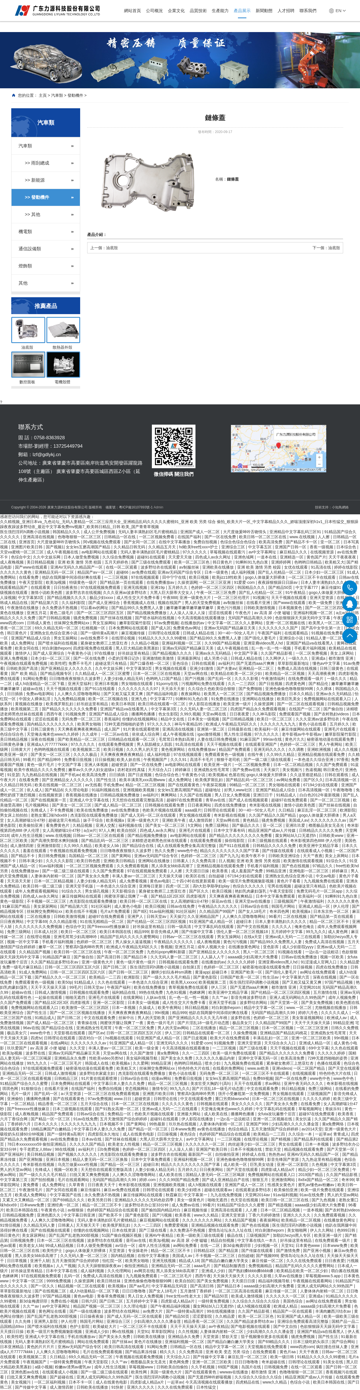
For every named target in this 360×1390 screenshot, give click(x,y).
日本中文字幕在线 (62, 1271)
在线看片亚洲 (258, 602)
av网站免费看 (289, 780)
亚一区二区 (330, 542)
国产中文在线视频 (253, 926)
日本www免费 (183, 1129)
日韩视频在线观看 (213, 1103)
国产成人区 (161, 628)
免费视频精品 (260, 1265)
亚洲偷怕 (15, 1098)
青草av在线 (216, 800)
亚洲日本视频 (106, 683)
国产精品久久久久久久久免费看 (70, 709)
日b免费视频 (108, 1149)
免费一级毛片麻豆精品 (22, 967)
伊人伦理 (341, 906)
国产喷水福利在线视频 (155, 618)
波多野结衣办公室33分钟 (147, 1205)
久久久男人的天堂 (142, 749)
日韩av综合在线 (254, 906)
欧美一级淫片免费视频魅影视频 (247, 881)
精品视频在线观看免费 (304, 1149)
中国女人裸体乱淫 (35, 699)
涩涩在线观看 (220, 612)
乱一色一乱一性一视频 (271, 648)
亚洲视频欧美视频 (139, 790)
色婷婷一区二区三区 (298, 744)
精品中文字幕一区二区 (264, 1007)
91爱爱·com (245, 582)
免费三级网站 (217, 825)
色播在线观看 (329, 1063)
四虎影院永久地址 (104, 1134)
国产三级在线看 (253, 1048)
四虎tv (36, 1038)
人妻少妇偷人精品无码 (124, 678)
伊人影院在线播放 (205, 704)
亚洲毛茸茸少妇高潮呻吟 (76, 936)
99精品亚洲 (276, 871)
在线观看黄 (41, 587)
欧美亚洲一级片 (237, 704)
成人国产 (112, 729)
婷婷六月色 (308, 1012)
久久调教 (296, 749)
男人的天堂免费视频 (203, 602)
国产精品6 (54, 790)
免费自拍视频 (206, 542)
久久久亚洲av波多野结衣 (125, 592)
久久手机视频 (203, 1367)
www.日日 (123, 1098)
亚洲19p (158, 587)
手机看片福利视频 (310, 648)
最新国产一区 (200, 1154)
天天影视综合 (124, 891)
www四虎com (12, 623)
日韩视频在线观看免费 (165, 805)
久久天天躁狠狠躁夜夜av (100, 1265)
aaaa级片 (193, 810)
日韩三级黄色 (332, 668)
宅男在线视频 (279, 886)
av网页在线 (144, 1271)
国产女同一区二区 (140, 542)
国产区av (96, 1033)
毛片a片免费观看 (115, 911)
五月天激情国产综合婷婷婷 (124, 1119)
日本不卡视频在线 (246, 1149)
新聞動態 (264, 10)
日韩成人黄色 (39, 623)
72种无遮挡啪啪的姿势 (124, 724)
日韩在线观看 (204, 663)
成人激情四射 (201, 820)
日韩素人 (181, 861)
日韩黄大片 (21, 749)
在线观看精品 (296, 633)
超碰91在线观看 (151, 557)
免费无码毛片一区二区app (319, 891)
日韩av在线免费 (181, 906)
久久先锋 (23, 1321)
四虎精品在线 (248, 1382)
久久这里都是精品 (306, 774)
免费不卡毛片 (80, 663)
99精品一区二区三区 (248, 785)
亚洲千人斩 (40, 1260)
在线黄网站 (133, 997)
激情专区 (160, 1088)
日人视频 (226, 861)
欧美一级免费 (321, 602)
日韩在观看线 (337, 774)
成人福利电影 (159, 754)
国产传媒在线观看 (278, 850)
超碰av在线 (33, 688)
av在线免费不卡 (94, 638)
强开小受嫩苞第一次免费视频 (244, 1093)
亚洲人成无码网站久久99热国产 (297, 997)
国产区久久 (313, 780)
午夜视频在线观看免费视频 (24, 663)
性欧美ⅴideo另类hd (106, 1058)
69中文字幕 (319, 1048)
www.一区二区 (299, 1007)
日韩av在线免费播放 (299, 957)
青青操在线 (87, 1022)
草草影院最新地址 (294, 663)
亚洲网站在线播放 (258, 699)
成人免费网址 (23, 643)
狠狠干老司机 (229, 759)
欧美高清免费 (271, 542)
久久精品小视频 (145, 643)
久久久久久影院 (60, 861)
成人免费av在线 (186, 1205)
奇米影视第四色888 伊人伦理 (316, 840)
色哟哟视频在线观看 (52, 749)
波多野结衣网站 (254, 1002)
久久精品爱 (349, 962)
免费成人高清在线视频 (297, 668)
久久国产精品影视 (277, 653)
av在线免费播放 (125, 810)
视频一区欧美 (332, 957)
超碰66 (122, 572)
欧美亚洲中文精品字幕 (319, 845)
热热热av (277, 1154)
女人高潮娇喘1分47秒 (26, 820)
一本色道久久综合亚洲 (314, 759)
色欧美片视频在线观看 (162, 810)
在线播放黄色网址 (244, 947)
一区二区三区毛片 (66, 1063)
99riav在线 (273, 739)
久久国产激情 (142, 1053)
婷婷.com (148, 1179)
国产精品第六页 (45, 602)
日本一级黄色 (216, 572)
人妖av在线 (156, 997)
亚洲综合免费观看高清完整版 (303, 1321)
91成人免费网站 (33, 972)
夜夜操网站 (191, 693)
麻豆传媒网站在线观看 (301, 729)
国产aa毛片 (139, 1286)
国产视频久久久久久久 (78, 1154)
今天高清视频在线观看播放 (201, 618)
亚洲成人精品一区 (314, 906)
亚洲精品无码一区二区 (55, 572)
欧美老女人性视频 (124, 1144)
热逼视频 (313, 769)
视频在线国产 (170, 602)
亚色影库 (271, 947)
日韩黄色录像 (12, 744)
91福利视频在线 (106, 790)
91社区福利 (101, 906)
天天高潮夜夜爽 (322, 673)
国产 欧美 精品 (24, 673)
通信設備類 (30, 248)
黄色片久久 (295, 739)
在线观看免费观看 (206, 840)
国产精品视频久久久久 (67, 597)
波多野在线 (241, 1017)
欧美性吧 (58, 663)
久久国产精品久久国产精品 (273, 815)
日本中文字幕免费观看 (276, 896)
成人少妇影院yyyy (298, 947)
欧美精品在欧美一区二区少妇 (237, 673)
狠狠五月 (260, 1179)
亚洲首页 (27, 542)
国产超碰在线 (62, 1377)
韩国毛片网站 (283, 906)
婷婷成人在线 (254, 1154)
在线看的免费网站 (229, 1068)
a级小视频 (44, 1367)
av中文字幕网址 (263, 552)
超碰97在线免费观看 (184, 800)
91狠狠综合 (31, 1088)
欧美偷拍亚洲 (31, 825)
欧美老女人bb (107, 845)
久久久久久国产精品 (87, 1144)
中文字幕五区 (260, 547)
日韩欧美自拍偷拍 (172, 1367)
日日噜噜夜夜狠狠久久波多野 (75, 678)
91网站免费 (157, 1346)
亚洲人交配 (106, 825)
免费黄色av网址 (187, 628)
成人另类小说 (216, 658)
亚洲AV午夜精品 (160, 1235)
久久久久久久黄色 (16, 572)
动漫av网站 (161, 1078)
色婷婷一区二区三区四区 (213, 587)
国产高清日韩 (109, 957)
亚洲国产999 (257, 1124)
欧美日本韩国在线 (116, 931)
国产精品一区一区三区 (51, 1119)
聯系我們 (308, 10)
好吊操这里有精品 (149, 926)
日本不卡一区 (81, 1382)
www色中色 (187, 850)
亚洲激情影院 (49, 845)
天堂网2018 (309, 987)
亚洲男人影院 (46, 1321)
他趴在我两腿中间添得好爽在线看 (72, 577)
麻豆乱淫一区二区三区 (317, 810)
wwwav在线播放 (234, 1372)
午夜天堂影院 (31, 582)
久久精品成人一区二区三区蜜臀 (103, 673)
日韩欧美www (331, 835)
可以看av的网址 (94, 607)
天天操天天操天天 (229, 1276)
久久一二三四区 (242, 683)
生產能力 (220, 10)
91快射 (118, 1387)
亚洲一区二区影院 (109, 1002)
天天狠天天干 (88, 1225)
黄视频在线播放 (29, 704)
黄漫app (202, 972)
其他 (23, 283)
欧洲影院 (348, 810)
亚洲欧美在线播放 (218, 567)
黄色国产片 (316, 557)
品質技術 (198, 10)
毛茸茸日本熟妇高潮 (177, 739)
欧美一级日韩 (282, 1357)
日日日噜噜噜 (134, 1291)
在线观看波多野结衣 (253, 1190)
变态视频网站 (137, 1088)
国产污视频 (195, 678)
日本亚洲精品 (12, 1346)
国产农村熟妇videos (332, 714)
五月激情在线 (325, 992)
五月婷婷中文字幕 (287, 931)
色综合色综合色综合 (238, 542)
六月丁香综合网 (14, 1119)
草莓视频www (141, 1367)
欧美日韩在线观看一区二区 (162, 704)
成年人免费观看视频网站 (37, 891)
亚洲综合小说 (291, 638)
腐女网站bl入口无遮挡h (296, 835)
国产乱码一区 (220, 678)
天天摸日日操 (197, 871)
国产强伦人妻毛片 (260, 638)
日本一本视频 (124, 1007)
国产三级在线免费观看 (151, 562)
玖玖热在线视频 (183, 1124)
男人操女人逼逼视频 (133, 942)
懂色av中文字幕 (326, 663)
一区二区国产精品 (309, 1068)
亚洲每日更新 (151, 886)
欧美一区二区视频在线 (108, 699)
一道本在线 (267, 557)
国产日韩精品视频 (55, 618)
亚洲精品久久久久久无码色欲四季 (144, 1200)
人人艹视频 (66, 1265)
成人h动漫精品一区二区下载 (40, 683)
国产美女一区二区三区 (51, 754)
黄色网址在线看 (53, 1311)
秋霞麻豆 (173, 1195)
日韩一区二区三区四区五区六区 (73, 967)
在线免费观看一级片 (306, 678)
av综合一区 (125, 1245)
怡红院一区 (112, 1260)
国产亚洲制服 (31, 1159)
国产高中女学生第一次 (321, 628)
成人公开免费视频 (100, 532)
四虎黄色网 (295, 683)
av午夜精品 (219, 1326)
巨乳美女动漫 (262, 1164)
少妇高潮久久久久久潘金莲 (295, 1124)
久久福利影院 (74, 602)
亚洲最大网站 (189, 1114)
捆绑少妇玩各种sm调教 (172, 972)
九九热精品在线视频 (40, 774)
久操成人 (147, 1007)
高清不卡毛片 (202, 759)
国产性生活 (106, 780)
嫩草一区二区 (51, 947)
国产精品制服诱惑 (230, 1265)
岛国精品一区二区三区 (89, 855)
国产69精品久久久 (69, 1200)
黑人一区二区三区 (259, 952)
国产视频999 (267, 1255)
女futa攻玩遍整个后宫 (277, 1114)
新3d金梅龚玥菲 (237, 1245)
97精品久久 (323, 866)
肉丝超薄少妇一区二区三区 (252, 1144)
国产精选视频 (280, 1205)
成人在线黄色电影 (139, 1134)
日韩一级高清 (179, 926)
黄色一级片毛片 (41, 764)
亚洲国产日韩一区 (291, 547)
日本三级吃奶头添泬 (311, 1341)
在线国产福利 (189, 537)
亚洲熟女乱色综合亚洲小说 (54, 633)
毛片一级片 (21, 1093)
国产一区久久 (43, 1286)
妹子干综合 (93, 820)
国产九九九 (229, 855)
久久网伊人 (276, 658)
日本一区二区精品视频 (293, 764)
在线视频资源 (322, 552)
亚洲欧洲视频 (319, 749)
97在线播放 (105, 653)
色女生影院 (168, 714)
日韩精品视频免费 (18, 1215)
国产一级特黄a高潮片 (99, 633)
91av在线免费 (85, 1119)
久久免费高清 (204, 861)
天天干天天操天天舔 (49, 987)
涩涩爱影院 (202, 1316)
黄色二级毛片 (62, 612)
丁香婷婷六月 (19, 1124)
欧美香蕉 (220, 871)
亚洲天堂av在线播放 (253, 901)
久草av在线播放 (288, 1276)
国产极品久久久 (246, 825)
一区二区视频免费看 (157, 537)
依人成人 (34, 790)
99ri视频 (162, 1012)
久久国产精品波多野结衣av (55, 962)
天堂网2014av (258, 1195)
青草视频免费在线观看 (188, 987)
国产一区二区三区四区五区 (100, 612)
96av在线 (31, 1028)
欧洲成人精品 (286, 1306)
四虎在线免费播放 (230, 805)
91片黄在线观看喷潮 (141, 729)
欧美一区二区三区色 (192, 562)
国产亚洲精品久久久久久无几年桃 (198, 1017)
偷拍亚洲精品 (136, 1265)
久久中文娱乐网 (47, 557)
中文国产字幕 (246, 653)
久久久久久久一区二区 (205, 1144)
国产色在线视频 (296, 866)
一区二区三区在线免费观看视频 (112, 1093)
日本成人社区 (46, 931)
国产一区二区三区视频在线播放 (78, 1012)
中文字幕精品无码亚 (170, 1286)
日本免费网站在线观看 (129, 628)
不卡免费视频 (62, 810)
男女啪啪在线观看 (137, 683)
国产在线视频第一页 (49, 800)
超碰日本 (244, 921)
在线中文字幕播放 (175, 542)
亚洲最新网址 (189, 658)
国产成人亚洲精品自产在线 (226, 1179)
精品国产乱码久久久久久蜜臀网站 (130, 936)
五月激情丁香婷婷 (196, 1291)
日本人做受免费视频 (82, 557)
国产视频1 (55, 547)
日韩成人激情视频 (51, 992)
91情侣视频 (10, 1225)
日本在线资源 (124, 1230)
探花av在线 (222, 901)
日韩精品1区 (205, 1250)
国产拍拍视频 (43, 1179)
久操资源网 (187, 582)
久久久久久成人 (335, 1012)
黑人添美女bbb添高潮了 (172, 866)
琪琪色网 (10, 1088)
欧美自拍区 (127, 830)
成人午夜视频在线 (63, 552)
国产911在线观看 (100, 688)
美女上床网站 (342, 653)
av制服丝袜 (189, 567)
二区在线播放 (39, 916)
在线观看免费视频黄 (116, 744)
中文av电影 (326, 876)
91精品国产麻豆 (56, 957)
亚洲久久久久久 (297, 1215)
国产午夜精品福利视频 (170, 1306)
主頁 (43, 95)
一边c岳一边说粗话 (322, 952)
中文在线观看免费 (100, 1017)
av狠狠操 (76, 1210)
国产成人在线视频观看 (249, 800)
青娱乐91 (333, 1109)
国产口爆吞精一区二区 (150, 663)
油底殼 (112, 247)
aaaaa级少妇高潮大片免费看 (253, 957)
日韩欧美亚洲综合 (284, 855)
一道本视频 (313, 1210)
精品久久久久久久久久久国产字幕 (230, 850)
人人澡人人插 (181, 1149)
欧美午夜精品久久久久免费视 (40, 769)
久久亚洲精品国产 (203, 916)
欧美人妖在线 (129, 759)
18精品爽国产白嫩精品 (51, 1129)
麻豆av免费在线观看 (122, 1190)
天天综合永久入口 (280, 1043)
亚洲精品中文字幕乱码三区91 (295, 532)
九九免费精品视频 (70, 699)
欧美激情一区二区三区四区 (86, 1007)
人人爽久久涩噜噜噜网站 (79, 693)
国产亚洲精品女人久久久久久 (67, 668)
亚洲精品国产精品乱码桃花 (284, 1033)
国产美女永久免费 (93, 876)
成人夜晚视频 (12, 562)
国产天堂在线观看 (344, 1068)
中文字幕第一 (196, 1195)
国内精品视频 (123, 1255)
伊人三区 (219, 987)
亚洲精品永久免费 (70, 1058)
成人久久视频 (346, 749)
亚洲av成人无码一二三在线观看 (293, 936)
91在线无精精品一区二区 (102, 921)
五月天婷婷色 (117, 562)
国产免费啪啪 (250, 688)
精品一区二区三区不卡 (329, 921)
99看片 (29, 759)
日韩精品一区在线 (120, 537)
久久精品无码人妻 (39, 1225)
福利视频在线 (130, 825)
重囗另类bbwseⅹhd (232, 1098)
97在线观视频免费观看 (100, 587)
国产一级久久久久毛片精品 (167, 977)
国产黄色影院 (205, 977)
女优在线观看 (296, 567)
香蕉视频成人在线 (139, 602)
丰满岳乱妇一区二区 (271, 1038)
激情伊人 (23, 653)
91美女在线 (333, 1362)
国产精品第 (229, 1250)
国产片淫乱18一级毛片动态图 (203, 1022)
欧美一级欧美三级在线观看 (201, 1235)
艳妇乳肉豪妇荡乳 (251, 891)
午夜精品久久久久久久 (218, 906)
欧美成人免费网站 (31, 1195)
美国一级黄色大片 (166, 1372)
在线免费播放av (161, 582)
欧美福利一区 (267, 729)
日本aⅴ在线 (92, 1139)
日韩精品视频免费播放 (120, 795)
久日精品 (286, 810)
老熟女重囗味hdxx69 (49, 815)
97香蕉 (342, 759)
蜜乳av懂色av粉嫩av (316, 1184)
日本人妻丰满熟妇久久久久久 (327, 582)
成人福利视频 (243, 572)
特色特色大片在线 (194, 1068)
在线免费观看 (265, 1352)
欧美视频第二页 (25, 709)
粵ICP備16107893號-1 (136, 507)
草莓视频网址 (310, 1109)
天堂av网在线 (196, 673)
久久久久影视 (247, 678)
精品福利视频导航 (274, 1281)
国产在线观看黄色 (184, 785)
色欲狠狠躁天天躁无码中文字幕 (303, 618)
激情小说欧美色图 (47, 592)
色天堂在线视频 (245, 1200)
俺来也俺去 (304, 926)
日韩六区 (89, 1301)
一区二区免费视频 (312, 653)
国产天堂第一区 (284, 1002)
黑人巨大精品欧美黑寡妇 (138, 648)
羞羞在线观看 (35, 850)
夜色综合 (188, 1134)
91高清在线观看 (189, 744)
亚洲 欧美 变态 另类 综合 (228, 1352)
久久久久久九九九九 (278, 724)
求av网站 (273, 1083)
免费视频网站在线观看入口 (328, 699)
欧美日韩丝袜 (109, 1281)
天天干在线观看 (248, 1083)
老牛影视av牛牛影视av (302, 734)
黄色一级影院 (12, 901)
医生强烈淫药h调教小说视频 (25, 532)
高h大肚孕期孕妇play (212, 886)
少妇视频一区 (266, 1245)
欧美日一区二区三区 (275, 719)
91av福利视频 (51, 866)
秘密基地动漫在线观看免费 (331, 739)
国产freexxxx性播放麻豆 (108, 926)
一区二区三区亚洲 (215, 582)
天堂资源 (117, 1250)
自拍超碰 (216, 876)
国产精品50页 (280, 587)
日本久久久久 (46, 1124)
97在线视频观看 (145, 577)
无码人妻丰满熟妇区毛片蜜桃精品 (148, 532)
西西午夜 (54, 714)
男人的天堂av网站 (174, 1028)
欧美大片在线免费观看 (230, 1038)
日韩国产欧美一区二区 (240, 977)
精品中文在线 (173, 719)
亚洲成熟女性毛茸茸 (212, 769)
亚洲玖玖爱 (295, 825)
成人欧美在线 (216, 1114)
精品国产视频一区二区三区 (97, 1306)
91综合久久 (336, 861)
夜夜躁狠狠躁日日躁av (278, 582)
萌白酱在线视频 (345, 1271)
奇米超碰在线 (274, 1362)
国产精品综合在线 (138, 845)
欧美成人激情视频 (247, 1296)
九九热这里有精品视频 (322, 1159)
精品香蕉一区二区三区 (58, 1103)
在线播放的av (193, 623)
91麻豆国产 (250, 739)
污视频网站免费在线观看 (203, 683)
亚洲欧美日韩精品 (120, 861)
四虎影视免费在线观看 (93, 648)
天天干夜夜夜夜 (342, 557)
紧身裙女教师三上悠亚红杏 (104, 643)
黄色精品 (251, 820)
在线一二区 (210, 1245)
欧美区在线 (196, 876)
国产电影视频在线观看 (251, 1326)
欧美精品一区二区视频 (285, 673)
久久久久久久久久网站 (202, 1220)
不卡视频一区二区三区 (47, 901)
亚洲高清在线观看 (227, 1210)
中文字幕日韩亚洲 (80, 1215)
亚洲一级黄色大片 (195, 597)
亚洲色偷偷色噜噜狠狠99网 (289, 688)
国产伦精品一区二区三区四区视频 (157, 921)
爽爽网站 (169, 795)
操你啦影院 (235, 840)
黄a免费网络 (168, 1053)
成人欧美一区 (235, 1164)
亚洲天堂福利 (80, 683)
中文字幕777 (307, 587)
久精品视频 (83, 825)
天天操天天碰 (171, 876)
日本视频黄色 (290, 607)
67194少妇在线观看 (321, 785)
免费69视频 (263, 1078)
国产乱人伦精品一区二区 (280, 572)
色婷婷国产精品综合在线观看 (225, 1134)
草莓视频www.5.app (323, 1276)
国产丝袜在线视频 (116, 618)
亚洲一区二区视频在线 (286, 623)
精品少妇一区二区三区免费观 (324, 1169)
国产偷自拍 (333, 709)
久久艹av (220, 997)
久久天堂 (77, 1048)
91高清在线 (321, 567)
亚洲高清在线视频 (39, 537)
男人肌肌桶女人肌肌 (155, 744)
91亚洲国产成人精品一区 (211, 921)
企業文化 (176, 10)
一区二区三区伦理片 (232, 597)
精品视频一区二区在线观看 (82, 1286)
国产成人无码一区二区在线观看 (149, 815)
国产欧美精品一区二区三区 (82, 739)
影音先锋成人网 (165, 931)
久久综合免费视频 (118, 557)
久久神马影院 (264, 714)
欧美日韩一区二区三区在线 (263, 537)
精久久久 (168, 1352)
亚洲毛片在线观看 (340, 729)
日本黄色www (308, 1245)
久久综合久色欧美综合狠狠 (212, 688)
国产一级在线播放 (85, 1311)
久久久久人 (282, 926)
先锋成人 (39, 810)
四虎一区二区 (178, 886)
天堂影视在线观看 (70, 1033)
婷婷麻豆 (183, 769)
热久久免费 (165, 850)
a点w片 (90, 830)
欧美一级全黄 (147, 1048)
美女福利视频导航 (142, 1058)
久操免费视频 (245, 1033)
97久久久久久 (195, 552)
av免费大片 (153, 1311)
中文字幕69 (37, 921)
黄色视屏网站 (173, 749)
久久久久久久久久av (328, 820)
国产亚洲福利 (12, 1154)
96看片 (275, 916)
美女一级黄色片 (191, 1200)
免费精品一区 (119, 1114)
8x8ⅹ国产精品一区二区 (318, 1179)
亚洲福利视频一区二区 (313, 612)
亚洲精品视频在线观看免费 (322, 754)
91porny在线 (167, 683)
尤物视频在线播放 (331, 1007)
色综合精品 (238, 1129)
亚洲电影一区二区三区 (309, 871)
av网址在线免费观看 (318, 972)
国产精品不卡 (23, 855)
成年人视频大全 (211, 947)
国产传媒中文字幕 (197, 931)
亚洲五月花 (37, 612)
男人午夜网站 (331, 744)
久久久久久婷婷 (241, 962)
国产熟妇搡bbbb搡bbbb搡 (251, 1271)
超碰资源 (119, 764)
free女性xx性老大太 (184, 1296)
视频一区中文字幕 (23, 942)
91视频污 (261, 597)
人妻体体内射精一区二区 (53, 876)
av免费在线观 (144, 572)
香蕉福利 (112, 719)
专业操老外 (138, 1250)
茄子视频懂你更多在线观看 (265, 1336)
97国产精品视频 (339, 982)
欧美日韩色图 (88, 861)
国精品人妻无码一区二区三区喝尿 (216, 1174)
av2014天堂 (312, 1129)
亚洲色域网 (244, 557)
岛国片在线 (251, 1367)
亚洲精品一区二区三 (256, 668)
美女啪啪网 (297, 1230)
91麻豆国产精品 (16, 906)
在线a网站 (59, 1043)
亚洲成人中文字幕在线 (89, 800)
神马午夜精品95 (188, 724)
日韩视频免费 (22, 1240)
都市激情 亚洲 (341, 658)
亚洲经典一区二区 (63, 1205)
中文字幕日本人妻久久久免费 (119, 1083)
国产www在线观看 (31, 567)
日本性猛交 (206, 1387)
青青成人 (341, 1134)
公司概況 (154, 10)
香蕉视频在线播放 (82, 795)
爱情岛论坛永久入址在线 (230, 1230)
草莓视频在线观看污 (228, 552)
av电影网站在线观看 (100, 552)
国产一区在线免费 (220, 537)
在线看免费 (29, 577)
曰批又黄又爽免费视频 (90, 1174)
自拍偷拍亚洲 (227, 1154)
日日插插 (15, 693)
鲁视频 (166, 947)
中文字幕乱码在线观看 (214, 926)
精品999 (141, 931)
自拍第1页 (192, 967)
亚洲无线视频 (135, 587)
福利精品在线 (124, 992)
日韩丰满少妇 (31, 861)
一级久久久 (298, 658)
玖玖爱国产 (17, 1048)
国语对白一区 (90, 1038)
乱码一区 (72, 1276)
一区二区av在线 (115, 734)
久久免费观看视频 (133, 866)
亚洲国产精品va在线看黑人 (310, 643)
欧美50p (65, 982)
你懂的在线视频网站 (140, 719)
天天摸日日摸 (243, 1281)
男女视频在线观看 (171, 668)
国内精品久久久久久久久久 (51, 724)
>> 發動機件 (34, 197)
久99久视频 (190, 714)
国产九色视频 (324, 1200)
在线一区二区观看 (122, 567)
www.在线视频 (302, 537)
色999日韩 (346, 1230)
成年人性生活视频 (27, 835)
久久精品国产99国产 (217, 911)
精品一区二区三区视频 (145, 785)
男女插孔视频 (97, 891)
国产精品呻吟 (49, 759)
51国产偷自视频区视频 (122, 1235)
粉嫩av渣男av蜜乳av (73, 1367)
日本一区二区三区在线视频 (157, 673)
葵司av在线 (136, 1240)
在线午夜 (256, 754)
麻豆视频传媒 (133, 633)
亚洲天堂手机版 (80, 886)
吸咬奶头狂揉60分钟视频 (22, 1134)
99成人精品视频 (59, 1245)
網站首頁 (132, 10)
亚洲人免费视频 (14, 658)
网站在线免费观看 (93, 1341)
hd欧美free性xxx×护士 (199, 547)
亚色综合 (180, 663)
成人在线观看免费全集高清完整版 (187, 845)
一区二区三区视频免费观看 (90, 866)
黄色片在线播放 (148, 1341)
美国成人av (299, 820)
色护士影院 (80, 1326)
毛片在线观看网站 (74, 1179)
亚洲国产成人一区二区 (200, 532)
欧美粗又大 (335, 562)
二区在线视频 (295, 916)
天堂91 (287, 1245)
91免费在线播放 (225, 699)
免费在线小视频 (65, 1301)
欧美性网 (139, 1372)
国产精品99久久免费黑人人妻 (137, 607)
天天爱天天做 (180, 557)
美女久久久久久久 (247, 1103)
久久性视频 (188, 1331)
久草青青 (77, 1184)
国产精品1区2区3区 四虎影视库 (179, 896)
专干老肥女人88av (36, 1149)
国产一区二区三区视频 (330, 800)
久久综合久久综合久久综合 (256, 1301)
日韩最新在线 (240, 729)
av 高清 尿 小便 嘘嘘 (272, 612)
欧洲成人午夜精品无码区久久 (232, 724)
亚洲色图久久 (49, 1215)
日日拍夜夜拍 (66, 587)
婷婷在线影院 (346, 567)
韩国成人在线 (97, 1063)
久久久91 (179, 759)
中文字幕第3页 (31, 597)
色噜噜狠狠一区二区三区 (80, 537)
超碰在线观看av (218, 1190)
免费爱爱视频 (176, 1225)
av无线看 (93, 785)
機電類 (25, 231)
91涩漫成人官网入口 (319, 962)
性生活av (271, 977)
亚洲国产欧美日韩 (212, 1149)
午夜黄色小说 (80, 653)
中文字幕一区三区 (28, 1281)
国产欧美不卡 (110, 1215)
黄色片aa (288, 1352)
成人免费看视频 (133, 881)
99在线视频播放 (221, 1311)
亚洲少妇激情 (202, 668)
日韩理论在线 (166, 1098)
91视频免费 (76, 714)
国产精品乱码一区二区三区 (250, 780)
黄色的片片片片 (41, 1346)
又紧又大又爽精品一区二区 (26, 1200)
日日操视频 (104, 759)
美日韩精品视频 (41, 562)
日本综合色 (346, 547)
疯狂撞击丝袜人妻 (332, 1346)
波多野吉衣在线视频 (83, 592)
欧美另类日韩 (100, 1200)
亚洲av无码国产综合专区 (180, 572)
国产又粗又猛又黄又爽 (124, 693)
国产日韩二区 (115, 967)
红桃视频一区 (94, 628)
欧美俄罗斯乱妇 (60, 704)
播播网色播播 (143, 714)
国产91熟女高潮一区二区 (117, 1109)
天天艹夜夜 (313, 855)
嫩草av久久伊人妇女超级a (91, 769)
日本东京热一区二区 (331, 911)
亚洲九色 (139, 699)
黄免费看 (31, 1184)
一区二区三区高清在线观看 (239, 1291)
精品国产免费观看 (235, 749)
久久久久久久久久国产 (278, 628)
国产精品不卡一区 (302, 542)
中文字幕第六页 (296, 977)
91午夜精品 (296, 592)
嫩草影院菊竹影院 (135, 623)
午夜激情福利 (273, 678)
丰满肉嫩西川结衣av (333, 1311)
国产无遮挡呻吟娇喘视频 (210, 1377)
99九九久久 (316, 931)
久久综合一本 (300, 1134)
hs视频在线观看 (119, 1038)
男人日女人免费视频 (233, 795)
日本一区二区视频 (278, 1028)
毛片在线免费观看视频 (103, 1352)
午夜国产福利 (270, 633)
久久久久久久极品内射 (215, 1058)
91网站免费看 (35, 678)
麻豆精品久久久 (294, 552)
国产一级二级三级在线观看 (268, 759)
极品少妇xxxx (101, 597)
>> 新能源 (32, 180)
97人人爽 (107, 830)
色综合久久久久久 (249, 886)
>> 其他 (29, 214)
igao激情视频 (209, 734)
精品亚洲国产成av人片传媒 (272, 830)
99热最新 (157, 1124)
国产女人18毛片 (252, 911)
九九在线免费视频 (226, 1195)
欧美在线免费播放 (92, 810)
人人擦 (324, 537)
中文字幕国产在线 (66, 1195)
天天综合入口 (160, 769)
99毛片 (75, 987)
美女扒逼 (303, 1119)
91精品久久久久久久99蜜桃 (163, 638)
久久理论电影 (77, 790)
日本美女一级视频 (204, 719)
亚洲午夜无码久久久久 (304, 1083)
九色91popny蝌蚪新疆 (167, 952)
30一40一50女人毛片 (237, 633)
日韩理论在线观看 (164, 633)
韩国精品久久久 (67, 532)
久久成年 (90, 734)
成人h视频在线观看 (205, 1184)
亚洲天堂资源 (322, 597)
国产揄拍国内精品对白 (161, 1210)
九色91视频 (176, 992)
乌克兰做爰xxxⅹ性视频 (78, 1164)
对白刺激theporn (56, 648)
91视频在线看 (290, 952)
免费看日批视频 (78, 759)
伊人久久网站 (322, 1230)
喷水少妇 (213, 1063)
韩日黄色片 (223, 562)
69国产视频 (228, 1367)
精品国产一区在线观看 (293, 1311)
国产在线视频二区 (51, 1291)
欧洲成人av (337, 1017)
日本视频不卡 (112, 1124)
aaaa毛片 (203, 1265)
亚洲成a (319, 658)
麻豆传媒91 (331, 587)
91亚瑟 (13, 774)
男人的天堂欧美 (152, 1017)
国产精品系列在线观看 (314, 1139)
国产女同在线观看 (62, 1190)
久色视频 (320, 1164)
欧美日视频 (199, 577)
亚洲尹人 (135, 916)
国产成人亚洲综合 (104, 602)
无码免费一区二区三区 (82, 719)
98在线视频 (65, 1149)
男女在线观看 (290, 1144)
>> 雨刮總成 (34, 163)
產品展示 (242, 10)
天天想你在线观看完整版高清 (138, 800)
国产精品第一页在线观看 (122, 582)
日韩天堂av (157, 916)
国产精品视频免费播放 (147, 612)
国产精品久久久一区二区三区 (61, 977)
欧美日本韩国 (123, 704)
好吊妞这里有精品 (134, 653)
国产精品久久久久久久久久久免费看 (241, 835)
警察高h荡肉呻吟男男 (85, 947)
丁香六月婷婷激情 (264, 1215)
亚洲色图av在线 (25, 1372)
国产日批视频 (271, 683)
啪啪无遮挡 (76, 997)
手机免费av (113, 785)
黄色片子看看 (289, 881)
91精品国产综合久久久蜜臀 (24, 1083)
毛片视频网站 (37, 805)
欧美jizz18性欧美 (227, 577)
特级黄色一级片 (83, 582)
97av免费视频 (166, 623)
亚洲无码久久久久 (270, 749)
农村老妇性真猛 (131, 769)
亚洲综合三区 (233, 547)
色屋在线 (236, 774)
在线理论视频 (123, 638)
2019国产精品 (311, 1174)
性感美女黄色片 (281, 1184)
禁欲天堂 (273, 1149)
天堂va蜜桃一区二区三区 (22, 552)
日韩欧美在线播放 (149, 1336)
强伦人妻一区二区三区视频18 (242, 931)
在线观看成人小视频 (315, 850)
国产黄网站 (121, 855)
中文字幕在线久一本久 (257, 1240)
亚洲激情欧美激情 (158, 658)
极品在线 (235, 1235)
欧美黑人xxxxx (184, 982)
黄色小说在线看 (313, 724)
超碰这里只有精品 (111, 663)
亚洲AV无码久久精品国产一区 (77, 567)
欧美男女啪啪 (89, 724)
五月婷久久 (178, 587)
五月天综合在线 (94, 1103)
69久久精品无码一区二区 (57, 628)
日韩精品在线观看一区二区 (132, 739)
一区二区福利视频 (50, 1382)
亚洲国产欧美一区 (247, 972)
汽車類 (25, 145)
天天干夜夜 (309, 1352)
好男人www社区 (238, 790)
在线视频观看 (304, 1073)
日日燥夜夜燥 (92, 1316)
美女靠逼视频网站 (308, 1017)
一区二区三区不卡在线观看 (312, 577)
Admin (158, 507)
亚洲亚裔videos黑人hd (264, 643)
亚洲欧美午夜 (174, 820)
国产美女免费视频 (317, 1002)
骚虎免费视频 (85, 618)
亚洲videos (281, 1068)
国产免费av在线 (247, 769)
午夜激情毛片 (31, 1190)
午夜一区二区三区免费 (216, 592)
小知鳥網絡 (340, 507)
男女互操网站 (105, 623)
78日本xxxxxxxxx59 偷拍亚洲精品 (37, 1144)
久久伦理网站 (119, 1271)
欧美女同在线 (27, 648)
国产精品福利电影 (162, 693)
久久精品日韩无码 (130, 547)
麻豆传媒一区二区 (268, 1260)
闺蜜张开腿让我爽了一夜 (126, 896)
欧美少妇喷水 (189, 1190)
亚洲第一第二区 (211, 729)
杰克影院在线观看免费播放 (94, 815)
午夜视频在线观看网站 (313, 1281)
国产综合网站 (344, 1341)
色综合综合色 (12, 734)
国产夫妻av (227, 668)
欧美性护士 (52, 1250)
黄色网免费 (179, 1362)
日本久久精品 (301, 693)
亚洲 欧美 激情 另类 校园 (80, 562)
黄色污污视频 (229, 607)
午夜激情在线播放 (23, 607)
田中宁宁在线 (174, 577)
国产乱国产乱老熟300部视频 (74, 1235)
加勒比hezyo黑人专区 (292, 1235)
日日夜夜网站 (200, 805)
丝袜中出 (126, 1017)
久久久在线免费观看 (304, 1260)
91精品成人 (286, 795)
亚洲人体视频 (96, 764)
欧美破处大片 (105, 1326)
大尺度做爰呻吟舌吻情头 (245, 532)
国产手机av (70, 774)
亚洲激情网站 (283, 1179)
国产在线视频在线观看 (51, 1230)
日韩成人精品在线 (199, 633)
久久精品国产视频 (35, 952)
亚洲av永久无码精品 (213, 653)
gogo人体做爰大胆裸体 (265, 577)
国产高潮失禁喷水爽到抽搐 (55, 840)
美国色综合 (293, 1301)
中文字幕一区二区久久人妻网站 (236, 623)
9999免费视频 (59, 1281)
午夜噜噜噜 (343, 790)
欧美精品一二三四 (105, 977)
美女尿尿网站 (45, 906)
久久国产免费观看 (332, 764)
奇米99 (347, 1179)
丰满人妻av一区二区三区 (134, 876)
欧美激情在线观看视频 (304, 861)
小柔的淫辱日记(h (124, 658)
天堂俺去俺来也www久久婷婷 (53, 734)
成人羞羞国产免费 (247, 871)
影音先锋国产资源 (283, 1159)
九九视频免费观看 (142, 1276)
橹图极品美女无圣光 (327, 825)
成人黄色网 (338, 931)
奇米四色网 (279, 911)
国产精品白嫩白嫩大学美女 (225, 1260)
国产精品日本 (135, 957)
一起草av (323, 1134)
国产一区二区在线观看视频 (301, 704)
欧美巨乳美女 (289, 699)
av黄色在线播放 (211, 1129)
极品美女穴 (242, 1022)
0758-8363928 (350, 588)
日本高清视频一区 (341, 780)
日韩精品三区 (66, 1078)
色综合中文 (21, 557)
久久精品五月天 (162, 547)
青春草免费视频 (111, 1296)
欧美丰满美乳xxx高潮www (142, 780)
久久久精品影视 (63, 921)
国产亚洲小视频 (317, 1250)
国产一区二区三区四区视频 (329, 607)
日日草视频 (17, 1260)
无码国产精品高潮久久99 (250, 618)
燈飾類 (25, 265)
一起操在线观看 (49, 997)
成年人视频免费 (342, 997)
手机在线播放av (82, 1336)
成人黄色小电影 (128, 906)
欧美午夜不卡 (253, 855)
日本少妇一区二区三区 (325, 572)
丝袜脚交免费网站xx (72, 623)
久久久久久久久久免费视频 (39, 926)
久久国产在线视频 (196, 795)
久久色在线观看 (112, 982)
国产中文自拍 (285, 1326)
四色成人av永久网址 (213, 557)
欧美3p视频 (56, 582)
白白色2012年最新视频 (320, 795)
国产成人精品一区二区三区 (118, 805)
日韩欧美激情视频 (260, 607)
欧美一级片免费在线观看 (235, 1053)
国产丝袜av (122, 1341)
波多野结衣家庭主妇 (97, 1073)
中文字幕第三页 (14, 1179)
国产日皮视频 (140, 774)
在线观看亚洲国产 (261, 744)
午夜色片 (243, 612)
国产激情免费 (288, 1250)
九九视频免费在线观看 (324, 881)
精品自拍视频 (223, 1240)
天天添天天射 (173, 688)
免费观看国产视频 (295, 714)
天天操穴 (272, 769)
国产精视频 (281, 1139)
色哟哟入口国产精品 (164, 678)
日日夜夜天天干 (102, 1184)
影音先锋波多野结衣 (249, 997)
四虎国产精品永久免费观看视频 (258, 709)
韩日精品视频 (197, 1007)
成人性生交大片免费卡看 (138, 597)
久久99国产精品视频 (222, 643)
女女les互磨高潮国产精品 (88, 547)
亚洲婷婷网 (281, 562)
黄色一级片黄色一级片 (136, 962)
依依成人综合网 (146, 734)
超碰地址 (213, 790)
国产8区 (140, 911)
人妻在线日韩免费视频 (217, 739)
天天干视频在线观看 (289, 597)
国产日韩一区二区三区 (129, 972)
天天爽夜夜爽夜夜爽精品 (80, 729)
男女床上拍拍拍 (14, 815)
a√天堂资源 (71, 1093)
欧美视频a (217, 774)
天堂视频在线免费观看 (268, 1346)
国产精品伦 (319, 683)
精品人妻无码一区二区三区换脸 (101, 1159)
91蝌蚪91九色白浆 (252, 562)
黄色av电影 (160, 881)
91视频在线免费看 (327, 633)
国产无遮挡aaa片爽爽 (255, 663)
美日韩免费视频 (52, 855)
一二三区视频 (116, 577)
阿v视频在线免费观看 (102, 542)
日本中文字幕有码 (229, 830)
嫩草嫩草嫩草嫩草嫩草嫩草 (190, 607)
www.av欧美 (259, 1068)
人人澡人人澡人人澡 (188, 612)
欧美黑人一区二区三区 (329, 623)
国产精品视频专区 (56, 673)
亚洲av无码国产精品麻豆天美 (230, 628)
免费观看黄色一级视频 (225, 754)
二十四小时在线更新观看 (194, 881)
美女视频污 (292, 769)
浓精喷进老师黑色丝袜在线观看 (160, 840)
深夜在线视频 (43, 739)
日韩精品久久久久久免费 (321, 830)
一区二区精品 (23, 1103)
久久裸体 (324, 688)
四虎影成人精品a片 (278, 1169)
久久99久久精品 (280, 754)
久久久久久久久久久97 (138, 688)
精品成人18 (189, 1260)
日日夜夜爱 (240, 714)
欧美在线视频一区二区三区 (59, 785)
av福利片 (226, 663)
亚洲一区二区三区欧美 (311, 1038)
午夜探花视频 (214, 785)
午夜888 (170, 597)
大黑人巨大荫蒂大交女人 (172, 592)
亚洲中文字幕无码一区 (258, 1058)
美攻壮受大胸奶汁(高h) (211, 1083)
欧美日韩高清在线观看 (124, 1346)
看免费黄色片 (58, 825)
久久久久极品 (85, 754)
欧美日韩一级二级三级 (43, 886)
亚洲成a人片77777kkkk (48, 744)
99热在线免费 (151, 992)
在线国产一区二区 (305, 709)
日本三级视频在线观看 (268, 840)
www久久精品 (206, 1215)
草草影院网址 (163, 1331)
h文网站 (195, 825)
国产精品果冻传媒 (141, 1352)
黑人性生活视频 (238, 734)
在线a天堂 (253, 936)
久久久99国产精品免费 (179, 1179)
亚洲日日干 (263, 795)
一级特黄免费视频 (214, 1301)
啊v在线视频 (123, 1331)
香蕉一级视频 (322, 547)
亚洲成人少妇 (213, 1271)
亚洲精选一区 (292, 557)
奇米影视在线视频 (265, 805)
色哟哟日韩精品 (308, 562)
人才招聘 (286, 10)
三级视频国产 (286, 901)
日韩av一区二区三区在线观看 (99, 835)
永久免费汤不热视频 (60, 607)
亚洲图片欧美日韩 (27, 547)
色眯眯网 (197, 992)
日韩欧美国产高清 (22, 668)
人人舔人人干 (213, 957)
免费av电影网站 (40, 693)
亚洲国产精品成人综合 (31, 638)
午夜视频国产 (155, 759)
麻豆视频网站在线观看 (160, 1220)
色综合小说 (300, 1382)
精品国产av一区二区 (95, 572)
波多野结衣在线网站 (122, 1311)
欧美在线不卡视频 (82, 911)
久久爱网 (140, 1063)
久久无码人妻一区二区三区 (204, 709)
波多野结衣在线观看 (159, 567)
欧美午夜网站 (170, 1007)
